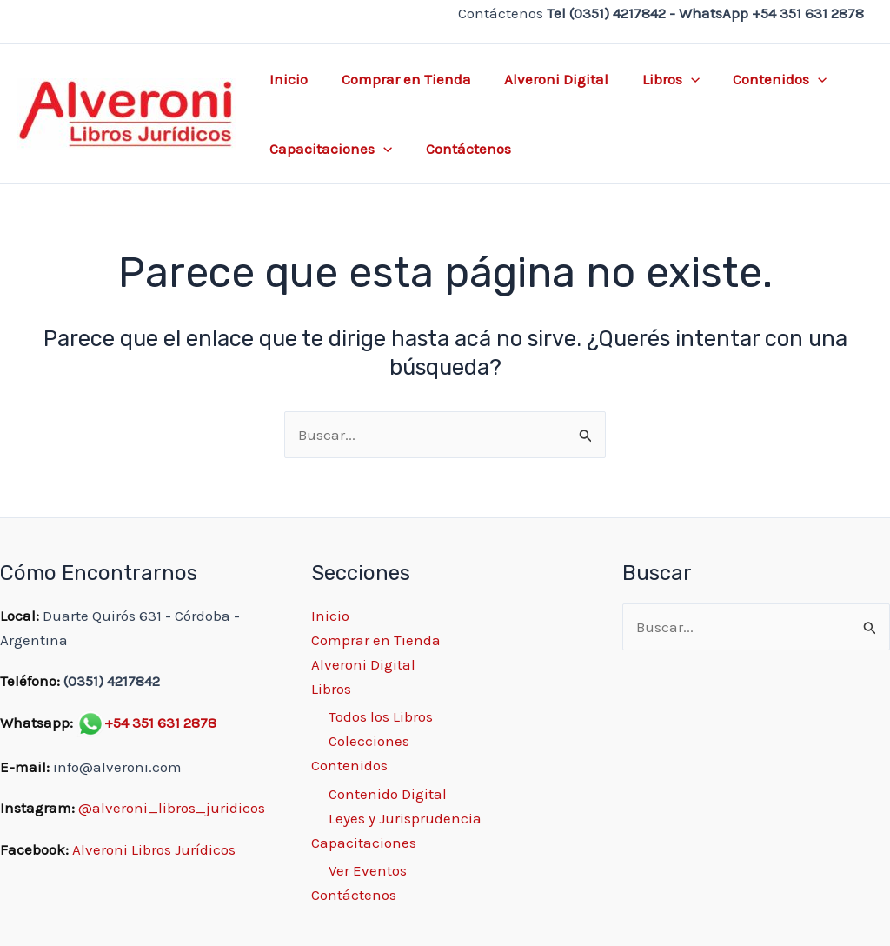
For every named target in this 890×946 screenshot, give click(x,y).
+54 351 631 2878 (160, 722)
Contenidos (762, 79)
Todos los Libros (381, 716)
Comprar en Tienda (400, 79)
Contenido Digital (388, 794)
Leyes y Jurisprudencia (405, 818)
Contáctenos (462, 148)
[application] (677, 79)
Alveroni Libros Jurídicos (154, 849)
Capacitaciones (329, 148)
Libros (657, 79)
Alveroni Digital (547, 79)
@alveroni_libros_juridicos (171, 807)
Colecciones (369, 740)
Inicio (287, 79)
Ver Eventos (368, 870)
